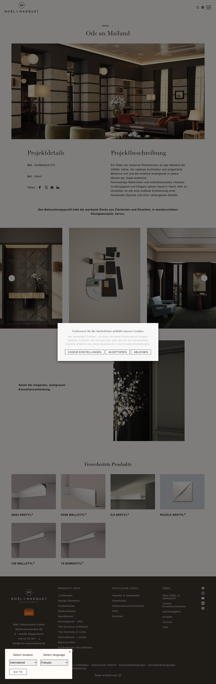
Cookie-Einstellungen (84, 352)
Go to (18, 671)
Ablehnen (141, 352)
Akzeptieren (117, 352)
